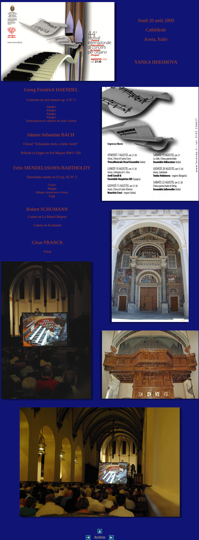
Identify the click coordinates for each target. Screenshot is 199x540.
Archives (99, 537)
